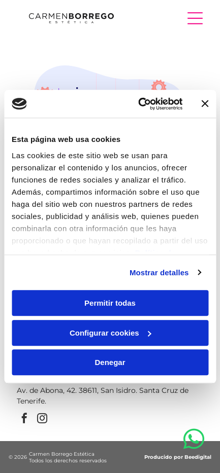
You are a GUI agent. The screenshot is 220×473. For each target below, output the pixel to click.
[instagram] (42, 419)
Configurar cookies (110, 333)
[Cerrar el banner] (204, 103)
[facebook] (24, 419)
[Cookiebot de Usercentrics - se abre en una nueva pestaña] (139, 104)
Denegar (110, 362)
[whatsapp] (194, 441)
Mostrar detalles (159, 272)
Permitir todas (110, 303)
